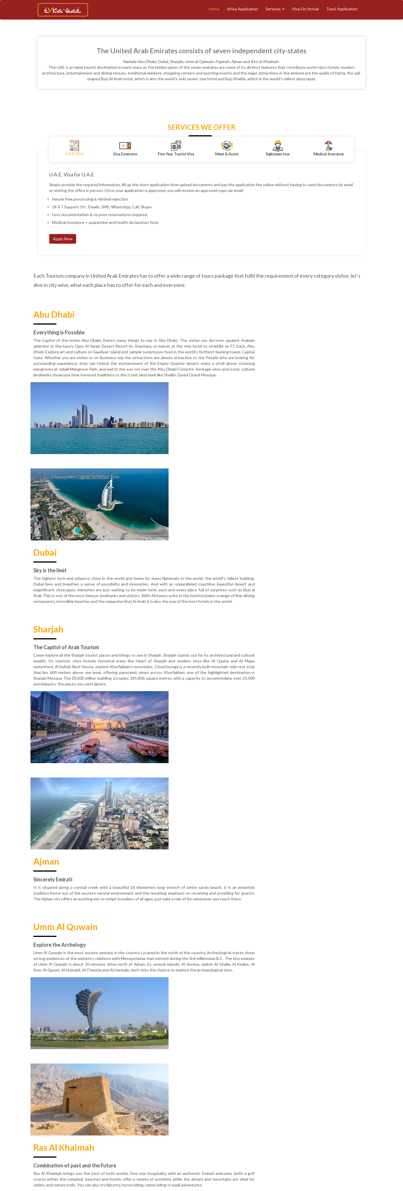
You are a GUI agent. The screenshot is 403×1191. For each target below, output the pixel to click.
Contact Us (223, 1121)
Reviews (198, 1121)
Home (214, 8)
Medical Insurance (304, 1111)
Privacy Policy (172, 1121)
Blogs (333, 1111)
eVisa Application (242, 8)
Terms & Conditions (362, 1111)
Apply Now (62, 238)
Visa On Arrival (305, 8)
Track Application (342, 8)
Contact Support (255, 1121)
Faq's (282, 1121)
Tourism (199, 1111)
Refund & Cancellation (133, 1121)
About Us (139, 1111)
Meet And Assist (266, 1111)
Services (275, 8)
